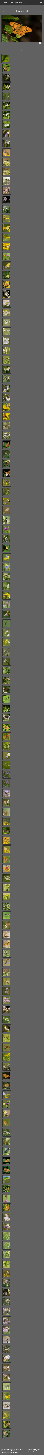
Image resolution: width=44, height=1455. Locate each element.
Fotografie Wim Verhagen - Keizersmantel (17, 2)
